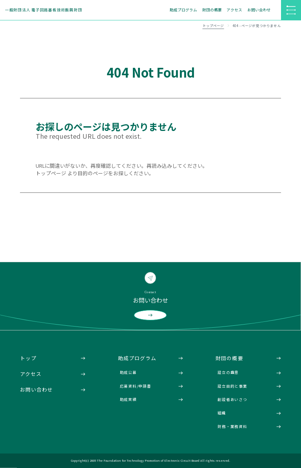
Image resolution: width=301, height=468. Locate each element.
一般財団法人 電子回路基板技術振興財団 (43, 10)
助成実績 (128, 399)
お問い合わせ (259, 10)
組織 (222, 412)
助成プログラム (183, 10)
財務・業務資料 (232, 426)
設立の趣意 (228, 372)
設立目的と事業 (232, 386)
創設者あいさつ (232, 399)
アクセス (234, 10)
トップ (28, 358)
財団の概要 (212, 10)
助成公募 (128, 372)
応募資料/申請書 (135, 386)
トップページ (213, 25)
